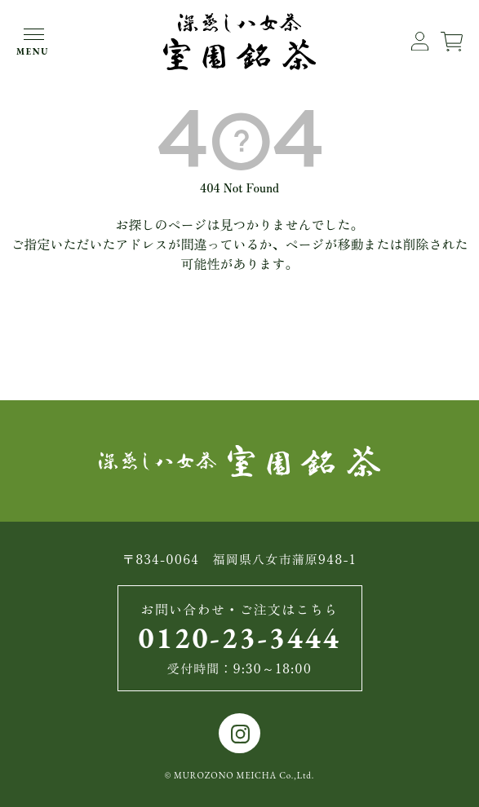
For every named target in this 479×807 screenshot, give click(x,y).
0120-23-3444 (240, 638)
